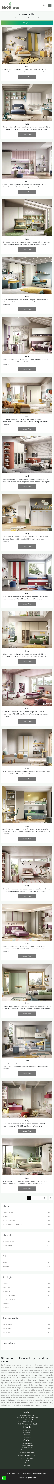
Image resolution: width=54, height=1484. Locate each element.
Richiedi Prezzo (27, 77)
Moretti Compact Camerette (27, 1224)
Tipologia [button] (7, 1277)
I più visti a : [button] (9, 1343)
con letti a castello (27, 1295)
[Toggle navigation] (50, 5)
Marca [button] (6, 1206)
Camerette (36, 18)
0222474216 (28, 1420)
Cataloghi (26, 1433)
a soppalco (27, 1288)
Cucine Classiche (27, 1448)
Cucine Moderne (27, 1446)
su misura (27, 1307)
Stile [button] (5, 1256)
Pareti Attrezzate (27, 1459)
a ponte (27, 1284)
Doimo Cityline (27, 1213)
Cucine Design (27, 1443)
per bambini (27, 1328)
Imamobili (27, 1216)
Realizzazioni (27, 1437)
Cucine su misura (27, 1450)
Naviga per (27, 23)
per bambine (27, 1324)
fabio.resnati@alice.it (29, 1424)
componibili (27, 1292)
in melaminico (27, 1245)
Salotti (27, 1461)
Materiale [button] (7, 1235)
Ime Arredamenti (27, 1220)
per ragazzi (27, 1332)
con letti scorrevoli (27, 1299)
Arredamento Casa (26, 18)
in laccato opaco (27, 1242)
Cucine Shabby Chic (27, 1452)
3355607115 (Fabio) (29, 1422)
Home (16, 18)
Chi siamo (27, 1430)
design (27, 1263)
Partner (27, 1435)
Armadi (27, 1465)
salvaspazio (27, 1303)
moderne (27, 1267)
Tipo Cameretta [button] (10, 1318)
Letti (27, 1463)
